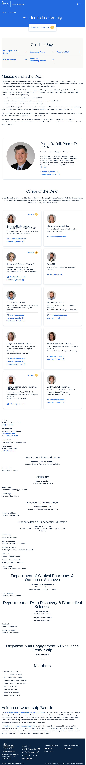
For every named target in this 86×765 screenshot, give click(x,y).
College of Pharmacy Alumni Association (20, 726)
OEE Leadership (15, 59)
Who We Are (12, 12)
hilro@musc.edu (8, 425)
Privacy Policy (56, 764)
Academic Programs (51, 746)
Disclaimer (48, 764)
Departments (48, 751)
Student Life (48, 749)
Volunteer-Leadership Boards (42, 59)
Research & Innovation (71, 746)
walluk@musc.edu (8, 451)
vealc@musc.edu (8, 434)
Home (4, 12)
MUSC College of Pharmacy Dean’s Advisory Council (24, 713)
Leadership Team (42, 52)
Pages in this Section (42, 27)
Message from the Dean (15, 52)
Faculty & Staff (69, 52)
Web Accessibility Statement (75, 764)
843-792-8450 (12, 436)
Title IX (63, 764)
